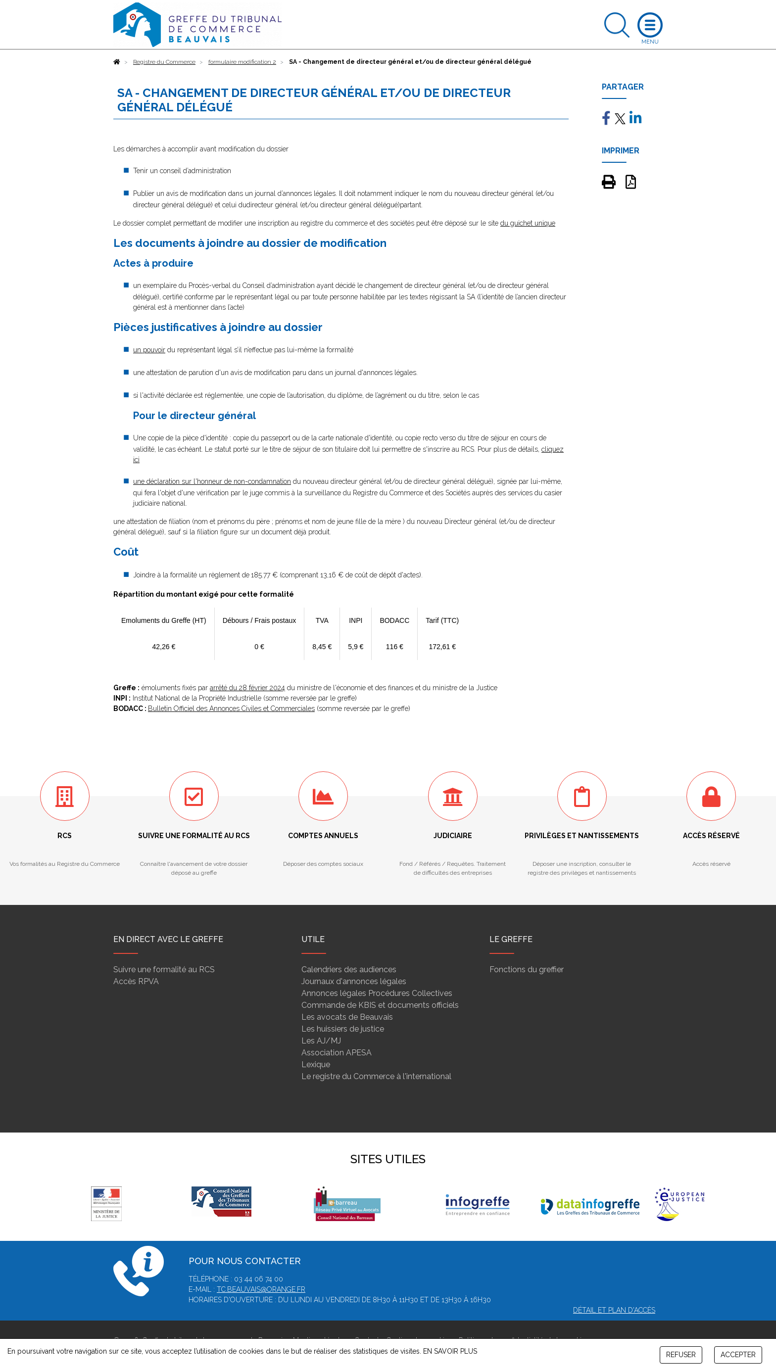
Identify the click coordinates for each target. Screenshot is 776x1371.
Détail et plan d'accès (614, 1310)
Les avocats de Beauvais (347, 1017)
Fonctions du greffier (526, 969)
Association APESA (336, 1052)
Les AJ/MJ (321, 1040)
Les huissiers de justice (342, 1029)
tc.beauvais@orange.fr (261, 1289)
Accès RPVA (136, 981)
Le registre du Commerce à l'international (376, 1076)
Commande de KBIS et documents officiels (380, 1005)
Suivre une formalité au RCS (164, 969)
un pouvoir (149, 350)
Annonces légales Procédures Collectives (376, 993)
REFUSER (681, 1355)
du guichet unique (527, 223)
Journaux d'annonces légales (353, 981)
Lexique (315, 1064)
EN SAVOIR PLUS (450, 1351)
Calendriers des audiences (348, 969)
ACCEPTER (738, 1355)
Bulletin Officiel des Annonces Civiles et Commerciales (231, 708)
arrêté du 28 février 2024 (247, 688)
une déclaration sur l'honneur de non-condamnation (212, 481)
